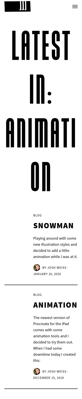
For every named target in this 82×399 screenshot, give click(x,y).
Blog (37, 215)
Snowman (53, 226)
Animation (55, 305)
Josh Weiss (56, 267)
